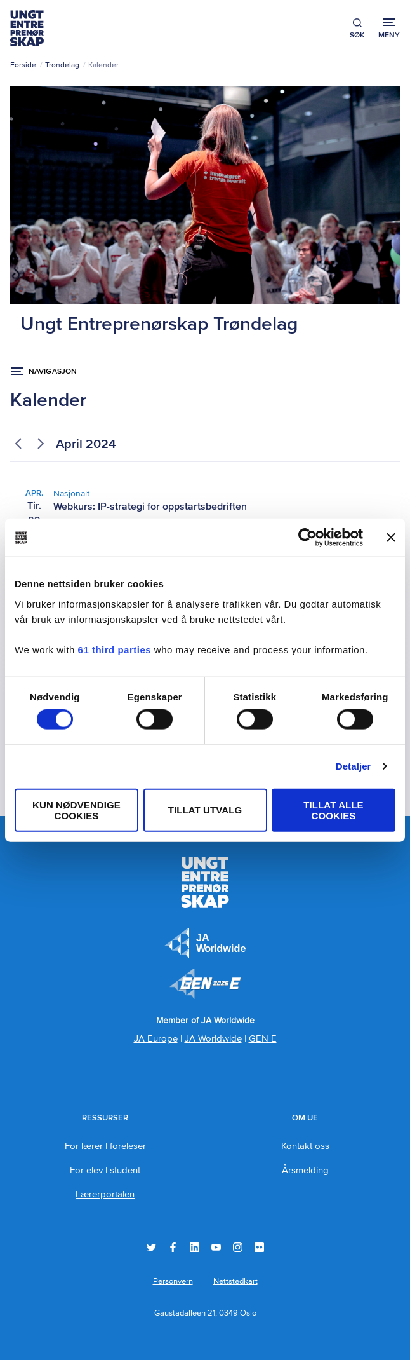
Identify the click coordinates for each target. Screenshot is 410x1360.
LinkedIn (194, 1247)
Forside (23, 65)
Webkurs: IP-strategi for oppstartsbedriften (150, 507)
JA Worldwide (213, 1039)
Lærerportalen (105, 1194)
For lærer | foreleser (105, 1146)
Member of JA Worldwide (205, 984)
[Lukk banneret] (391, 537)
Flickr (259, 1247)
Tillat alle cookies (333, 809)
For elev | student (105, 1170)
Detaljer (353, 766)
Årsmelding (305, 1170)
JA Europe (205, 943)
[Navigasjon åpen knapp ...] (43, 372)
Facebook (173, 1247)
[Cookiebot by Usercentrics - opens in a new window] (307, 537)
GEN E (263, 1039)
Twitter (151, 1247)
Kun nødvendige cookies (76, 809)
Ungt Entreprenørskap (27, 28)
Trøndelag (62, 65)
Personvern (173, 1281)
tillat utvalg (205, 810)
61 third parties (115, 649)
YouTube (216, 1247)
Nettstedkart (235, 1281)
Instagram (237, 1247)
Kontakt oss (305, 1146)
